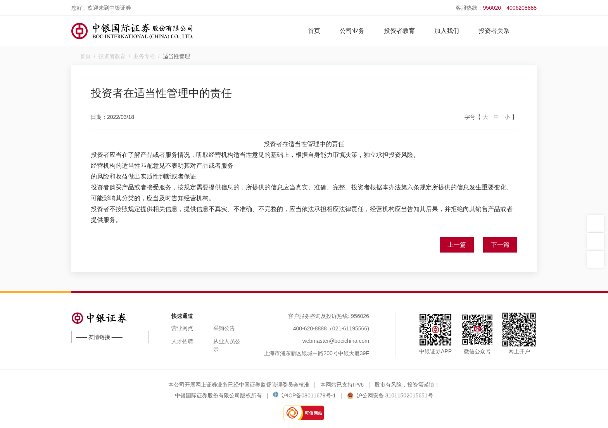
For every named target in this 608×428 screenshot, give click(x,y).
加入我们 (446, 31)
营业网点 (182, 328)
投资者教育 (399, 31)
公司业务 (352, 31)
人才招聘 (182, 341)
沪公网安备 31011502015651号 (390, 395)
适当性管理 (176, 56)
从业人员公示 (226, 345)
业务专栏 (144, 56)
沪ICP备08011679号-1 (304, 395)
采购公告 (224, 328)
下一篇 (500, 244)
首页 (314, 31)
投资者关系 (494, 31)
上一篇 (456, 244)
